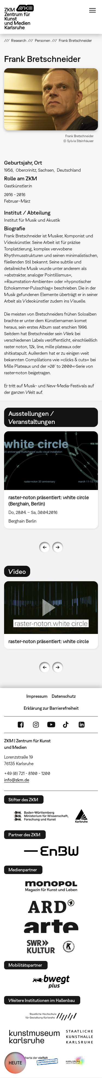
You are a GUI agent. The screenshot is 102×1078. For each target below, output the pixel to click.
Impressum (37, 696)
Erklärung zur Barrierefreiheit (51, 708)
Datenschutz (64, 696)
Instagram (35, 725)
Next (57, 547)
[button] (51, 99)
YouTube (51, 725)
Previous (44, 547)
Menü (92, 10)
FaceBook (20, 725)
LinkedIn (81, 725)
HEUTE (15, 1062)
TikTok (66, 725)
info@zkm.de (16, 779)
